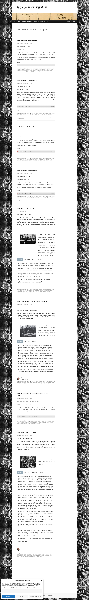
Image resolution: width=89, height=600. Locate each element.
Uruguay (40, 556)
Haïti (40, 554)
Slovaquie (27, 70)
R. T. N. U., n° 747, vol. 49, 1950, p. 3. (36, 106)
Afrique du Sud (19, 114)
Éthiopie (18, 115)
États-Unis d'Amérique (32, 69)
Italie (29, 115)
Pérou (31, 555)
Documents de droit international (32, 7)
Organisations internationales (26, 21)
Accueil (15, 21)
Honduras (46, 554)
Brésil (36, 114)
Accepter (8, 596)
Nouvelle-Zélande (45, 69)
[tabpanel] (35, 273)
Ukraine (41, 70)
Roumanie (51, 69)
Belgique (28, 114)
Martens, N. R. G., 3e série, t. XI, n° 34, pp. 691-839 (36, 416)
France (21, 115)
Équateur (44, 553)
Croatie (28, 382)
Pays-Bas (39, 115)
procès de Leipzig (31, 535)
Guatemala (37, 554)
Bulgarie (32, 290)
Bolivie (32, 553)
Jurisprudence (36, 21)
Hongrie (41, 159)
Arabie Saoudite (24, 553)
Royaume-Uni (19, 70)
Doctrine (41, 21)
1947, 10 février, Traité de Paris (27, 40)
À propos (73, 21)
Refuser (21, 596)
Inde (41, 69)
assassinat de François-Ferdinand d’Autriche (38, 484)
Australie (18, 69)
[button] (41, 580)
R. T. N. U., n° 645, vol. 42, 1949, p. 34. (36, 64)
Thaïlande (33, 423)
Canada (26, 69)
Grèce (38, 69)
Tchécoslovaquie (32, 70)
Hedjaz (42, 554)
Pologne (42, 115)
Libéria (20, 555)
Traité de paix (23, 68)
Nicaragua (24, 422)
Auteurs (68, 21)
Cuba (31, 382)
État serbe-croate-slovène (37, 382)
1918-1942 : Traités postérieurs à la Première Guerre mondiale (43, 381)
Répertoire (46, 21)
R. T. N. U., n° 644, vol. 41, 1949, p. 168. (36, 151)
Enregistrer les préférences (35, 596)
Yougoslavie (39, 71)
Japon (23, 383)
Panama (27, 422)
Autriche (18, 421)
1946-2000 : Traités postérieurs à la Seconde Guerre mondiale (42, 68)
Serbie (42, 383)
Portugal (29, 383)
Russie (23, 70)
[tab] (20, 259)
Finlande (36, 197)
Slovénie (50, 383)
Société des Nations (40, 524)
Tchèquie (38, 70)
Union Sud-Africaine (32, 71)
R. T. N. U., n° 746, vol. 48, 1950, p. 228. (36, 193)
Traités (19, 21)
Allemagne (19, 553)
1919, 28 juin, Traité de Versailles (27, 432)
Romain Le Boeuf (28, 43)
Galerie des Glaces (47, 494)
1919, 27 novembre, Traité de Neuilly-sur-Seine (32, 301)
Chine (42, 114)
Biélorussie (22, 69)
